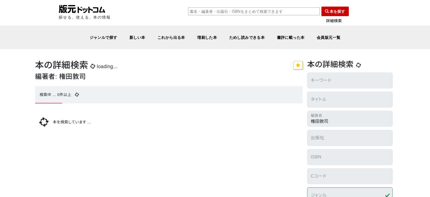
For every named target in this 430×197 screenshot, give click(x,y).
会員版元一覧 (329, 37)
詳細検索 (334, 21)
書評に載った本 (291, 37)
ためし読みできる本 (247, 37)
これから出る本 (171, 37)
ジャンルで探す (103, 37)
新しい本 (137, 37)
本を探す (335, 11)
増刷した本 (207, 37)
